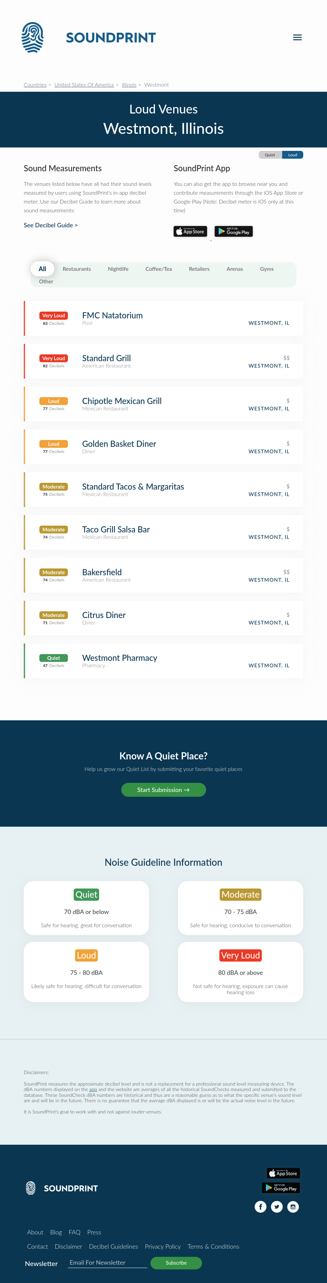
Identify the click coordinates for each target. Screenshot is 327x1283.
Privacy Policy (163, 1246)
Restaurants (77, 268)
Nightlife (118, 268)
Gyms (267, 268)
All (42, 269)
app (93, 1089)
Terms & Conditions (213, 1246)
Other (46, 281)
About (35, 1232)
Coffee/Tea (158, 268)
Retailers (199, 268)
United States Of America (84, 84)
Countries (35, 84)
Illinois (129, 84)
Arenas (234, 268)
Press (94, 1232)
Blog (56, 1232)
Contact (37, 1246)
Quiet (270, 154)
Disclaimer (68, 1246)
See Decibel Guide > (51, 225)
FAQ (74, 1232)
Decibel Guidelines (113, 1246)
